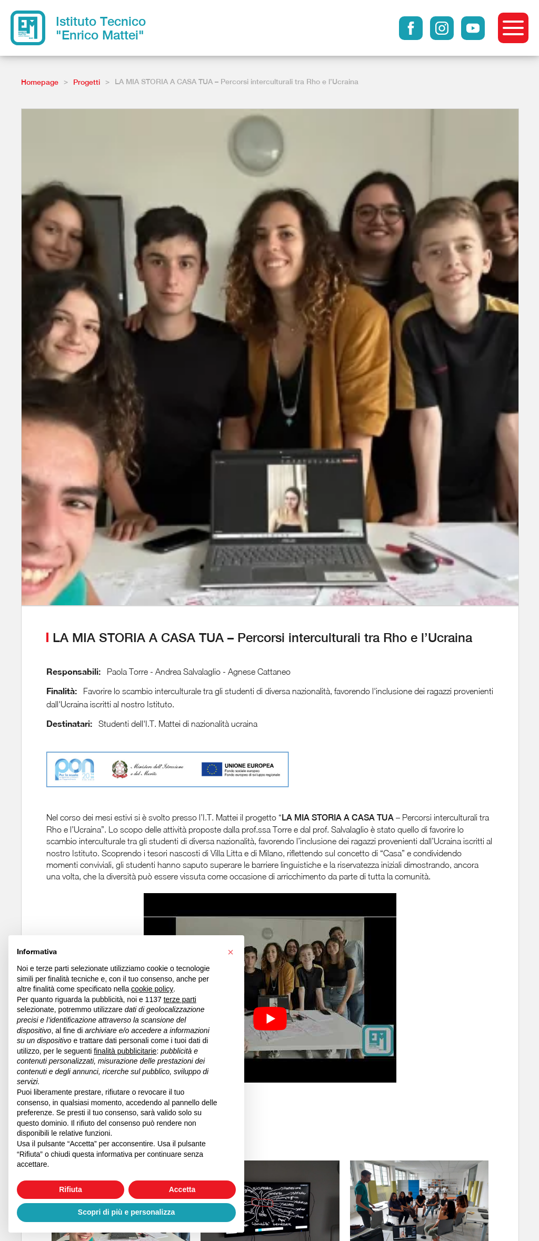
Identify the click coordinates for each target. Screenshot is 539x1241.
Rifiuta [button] (70, 1189)
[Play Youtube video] (270, 1019)
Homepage (39, 82)
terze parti (180, 999)
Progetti (86, 82)
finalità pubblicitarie (125, 1051)
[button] (230, 952)
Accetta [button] (182, 1189)
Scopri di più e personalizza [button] (126, 1212)
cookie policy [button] (152, 989)
